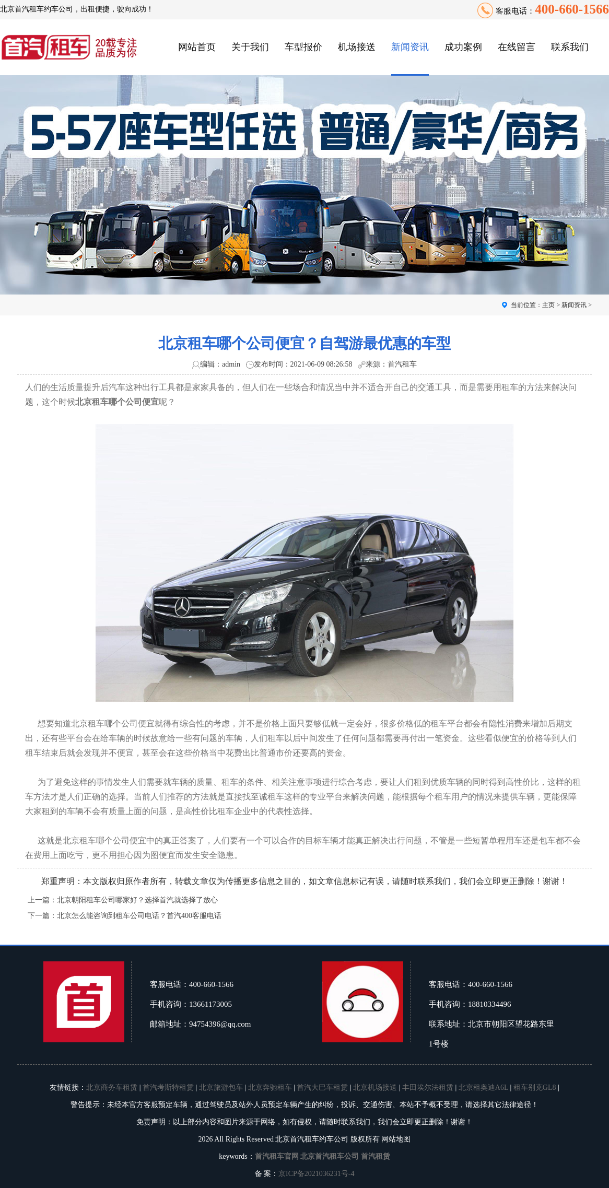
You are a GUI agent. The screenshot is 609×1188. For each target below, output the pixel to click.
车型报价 (303, 47)
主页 (548, 305)
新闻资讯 (410, 47)
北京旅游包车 (221, 1087)
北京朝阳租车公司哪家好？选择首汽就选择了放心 (137, 900)
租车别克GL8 (534, 1087)
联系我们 (570, 47)
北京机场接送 (375, 1087)
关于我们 (250, 47)
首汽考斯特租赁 (168, 1087)
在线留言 (516, 47)
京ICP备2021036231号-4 (316, 1174)
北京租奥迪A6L (483, 1087)
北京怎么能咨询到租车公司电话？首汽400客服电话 (139, 916)
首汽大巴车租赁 (322, 1087)
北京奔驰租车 (270, 1087)
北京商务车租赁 (111, 1087)
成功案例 (463, 47)
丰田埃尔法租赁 (427, 1087)
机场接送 (357, 47)
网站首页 (197, 47)
